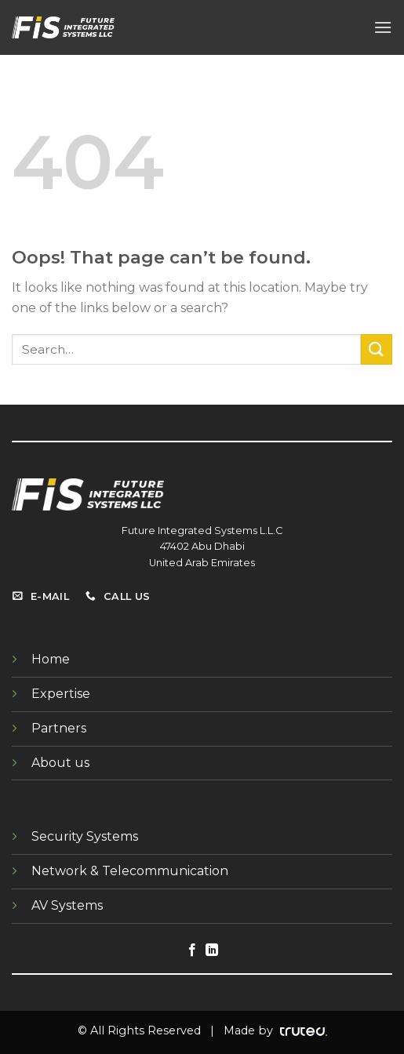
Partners (58, 728)
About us (60, 762)
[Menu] (382, 27)
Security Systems (84, 836)
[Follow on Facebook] (192, 950)
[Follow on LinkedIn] (212, 950)
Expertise (60, 693)
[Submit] (376, 349)
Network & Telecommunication (129, 870)
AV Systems (67, 905)
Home (50, 659)
